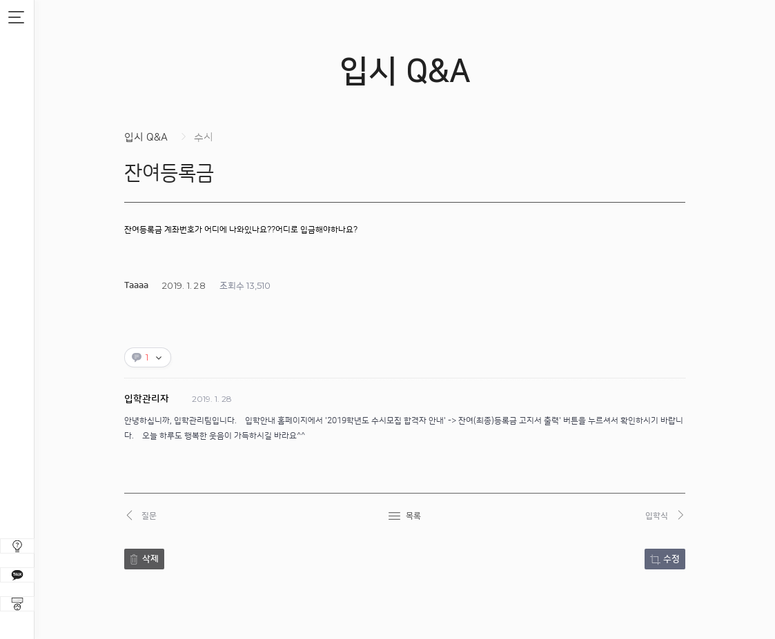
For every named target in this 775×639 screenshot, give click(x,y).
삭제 (150, 559)
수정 (671, 559)
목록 (413, 515)
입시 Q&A (146, 137)
